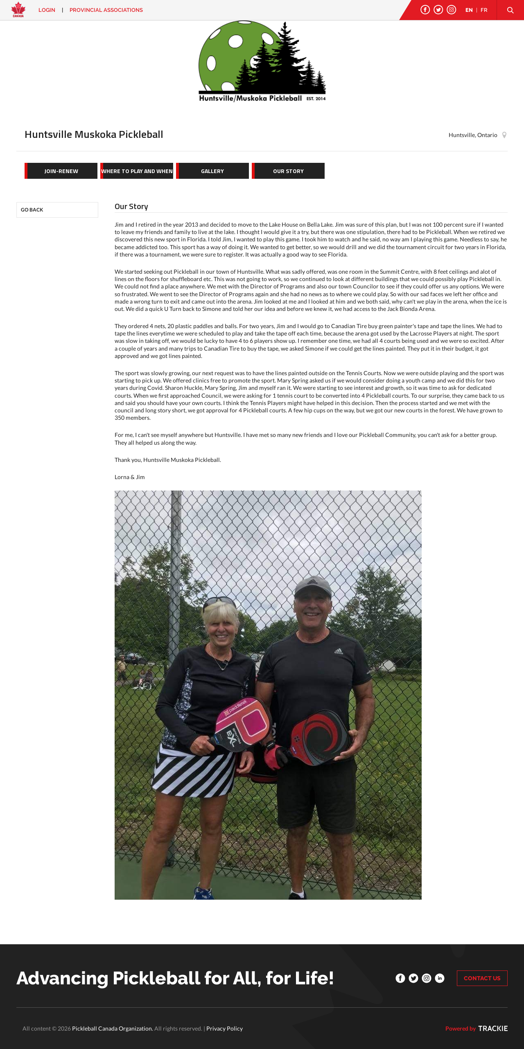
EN (469, 10)
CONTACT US (482, 978)
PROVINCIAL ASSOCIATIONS (106, 10)
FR (484, 10)
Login (46, 10)
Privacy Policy (224, 1028)
